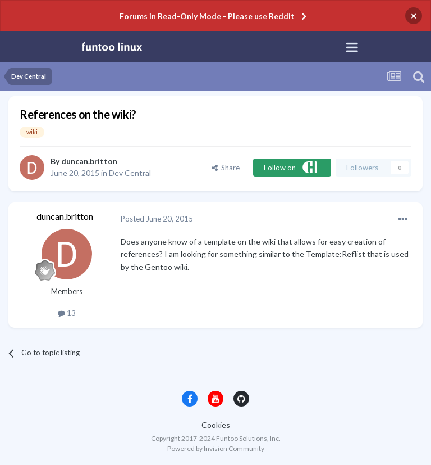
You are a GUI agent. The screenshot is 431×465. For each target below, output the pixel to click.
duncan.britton (89, 161)
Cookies (215, 425)
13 (67, 313)
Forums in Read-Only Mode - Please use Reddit (207, 16)
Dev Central (130, 173)
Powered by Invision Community (215, 448)
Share (226, 167)
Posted (157, 218)
